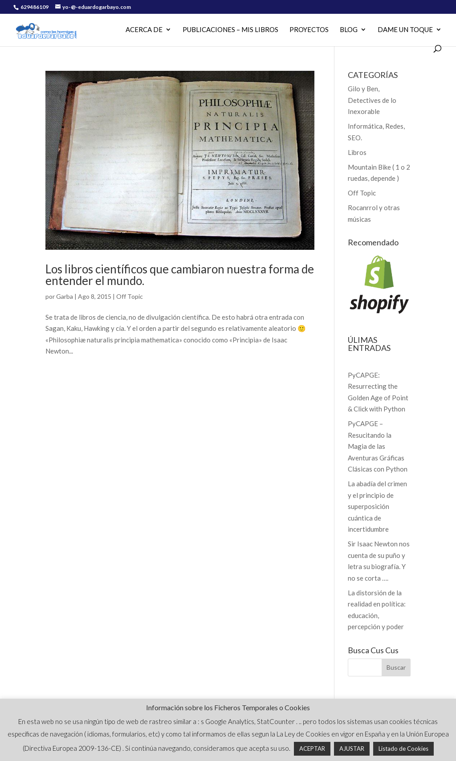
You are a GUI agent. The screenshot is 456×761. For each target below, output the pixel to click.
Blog (349, 29)
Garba (64, 296)
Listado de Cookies (403, 748)
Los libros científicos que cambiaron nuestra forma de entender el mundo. (179, 275)
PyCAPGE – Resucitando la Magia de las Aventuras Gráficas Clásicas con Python (377, 446)
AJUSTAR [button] (351, 748)
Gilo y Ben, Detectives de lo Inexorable (372, 100)
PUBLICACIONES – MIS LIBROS (230, 29)
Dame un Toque (405, 29)
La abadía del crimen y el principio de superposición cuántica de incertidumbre (377, 506)
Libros (357, 152)
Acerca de (144, 29)
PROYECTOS (309, 29)
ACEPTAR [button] (312, 748)
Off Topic (129, 296)
